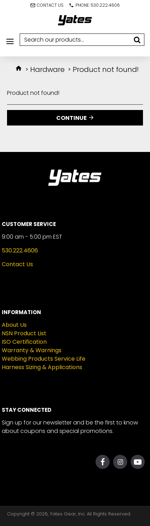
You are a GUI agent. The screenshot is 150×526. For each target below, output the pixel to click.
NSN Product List (24, 333)
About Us (14, 325)
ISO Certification (24, 342)
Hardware (47, 69)
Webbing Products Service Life (43, 359)
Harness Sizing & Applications (42, 367)
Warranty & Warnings (31, 350)
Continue (71, 118)
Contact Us (17, 264)
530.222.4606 (20, 250)
